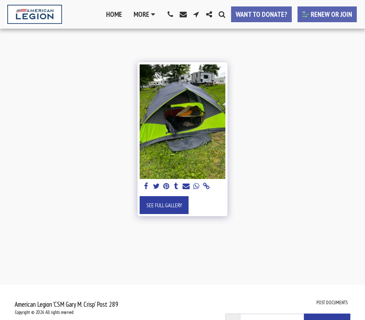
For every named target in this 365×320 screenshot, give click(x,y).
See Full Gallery (164, 205)
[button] (170, 14)
